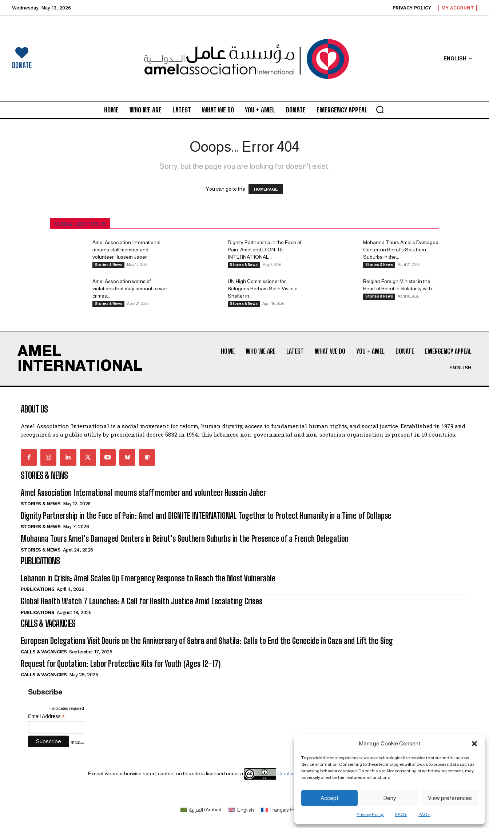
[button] (474, 743)
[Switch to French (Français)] (285, 809)
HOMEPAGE (266, 189)
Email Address (46, 716)
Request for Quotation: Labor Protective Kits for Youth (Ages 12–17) (120, 664)
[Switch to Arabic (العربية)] (201, 809)
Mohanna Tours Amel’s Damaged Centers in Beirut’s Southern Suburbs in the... (400, 249)
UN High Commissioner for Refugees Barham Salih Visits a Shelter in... (263, 288)
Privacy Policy (370, 814)
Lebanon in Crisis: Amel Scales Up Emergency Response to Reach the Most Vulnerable (148, 578)
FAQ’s (401, 814)
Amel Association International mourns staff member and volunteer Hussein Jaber (126, 249)
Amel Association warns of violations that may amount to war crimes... (129, 288)
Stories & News (108, 265)
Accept (330, 798)
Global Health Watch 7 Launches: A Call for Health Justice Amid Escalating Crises (141, 601)
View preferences (450, 798)
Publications (37, 589)
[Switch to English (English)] (241, 809)
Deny (389, 798)
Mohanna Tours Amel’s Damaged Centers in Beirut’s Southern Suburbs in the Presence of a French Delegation (185, 539)
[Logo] (245, 58)
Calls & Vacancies (44, 651)
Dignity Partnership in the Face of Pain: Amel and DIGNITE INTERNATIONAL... (264, 249)
